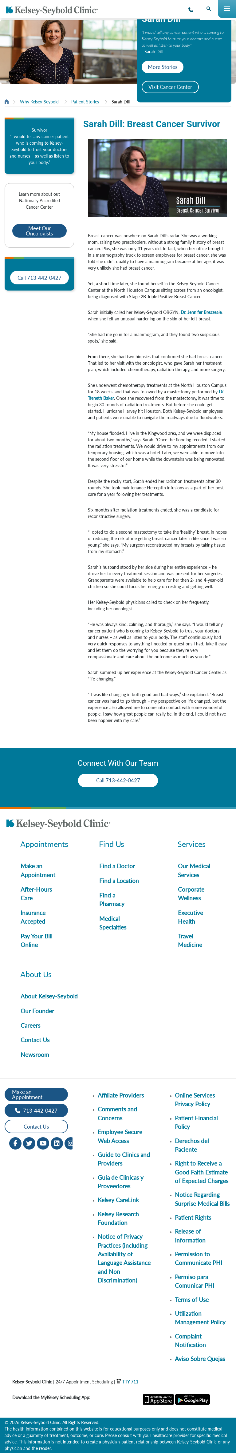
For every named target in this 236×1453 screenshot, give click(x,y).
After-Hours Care (36, 893)
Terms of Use (192, 1299)
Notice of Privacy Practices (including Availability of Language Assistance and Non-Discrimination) (124, 1258)
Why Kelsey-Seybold (39, 101)
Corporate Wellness (191, 893)
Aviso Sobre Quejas (200, 1358)
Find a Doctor (117, 865)
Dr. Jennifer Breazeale (201, 312)
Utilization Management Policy (200, 1318)
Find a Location (119, 880)
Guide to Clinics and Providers (124, 1159)
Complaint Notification (190, 1340)
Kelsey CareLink (118, 1199)
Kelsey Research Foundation (118, 1218)
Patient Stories (85, 101)
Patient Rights (193, 1217)
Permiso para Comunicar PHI (194, 1281)
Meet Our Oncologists (39, 231)
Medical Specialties (112, 923)
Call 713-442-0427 (39, 278)
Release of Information (190, 1235)
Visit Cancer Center (170, 87)
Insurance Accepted (33, 917)
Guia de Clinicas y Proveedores (121, 1182)
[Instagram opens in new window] (70, 1143)
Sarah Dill (121, 101)
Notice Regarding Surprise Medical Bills (202, 1199)
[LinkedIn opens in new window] (57, 1143)
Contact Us (35, 1039)
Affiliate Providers (121, 1095)
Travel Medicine (190, 940)
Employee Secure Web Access (120, 1136)
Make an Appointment (38, 870)
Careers (30, 1025)
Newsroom (35, 1054)
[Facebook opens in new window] (15, 1143)
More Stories (162, 67)
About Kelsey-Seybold (49, 996)
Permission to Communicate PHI (198, 1258)
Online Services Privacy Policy (195, 1099)
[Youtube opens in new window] (43, 1143)
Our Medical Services (194, 870)
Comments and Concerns (117, 1113)
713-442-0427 (36, 1110)
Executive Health (190, 917)
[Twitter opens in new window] (29, 1143)
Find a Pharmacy (111, 899)
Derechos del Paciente (192, 1145)
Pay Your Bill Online (36, 940)
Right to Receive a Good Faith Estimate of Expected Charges (201, 1172)
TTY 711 (127, 1381)
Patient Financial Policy (196, 1122)
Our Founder (37, 1010)
